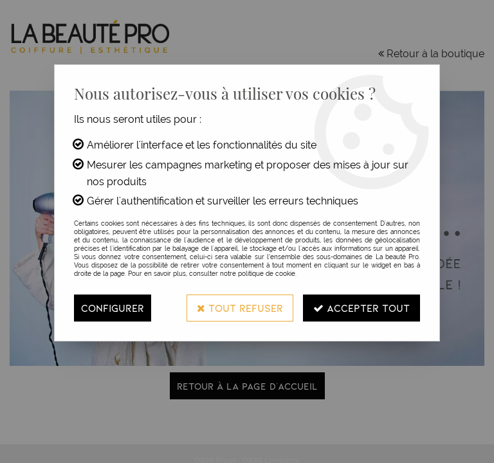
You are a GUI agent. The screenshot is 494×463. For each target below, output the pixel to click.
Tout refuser (240, 308)
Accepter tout (361, 308)
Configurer (112, 308)
